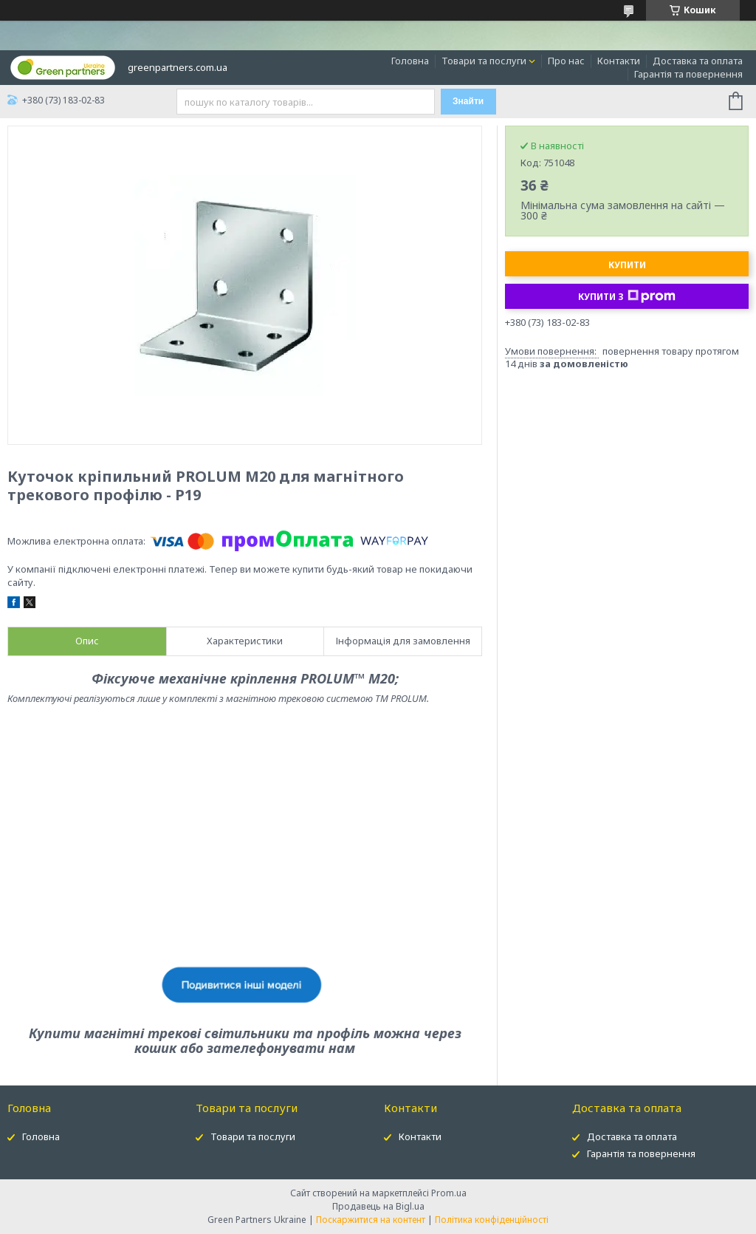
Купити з (627, 296)
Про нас (566, 60)
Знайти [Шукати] (468, 101)
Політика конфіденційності (492, 1219)
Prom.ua (449, 1193)
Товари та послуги (483, 60)
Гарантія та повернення (688, 74)
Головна (410, 60)
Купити (627, 265)
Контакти (618, 60)
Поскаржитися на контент (370, 1219)
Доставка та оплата (698, 60)
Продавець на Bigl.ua (378, 1206)
